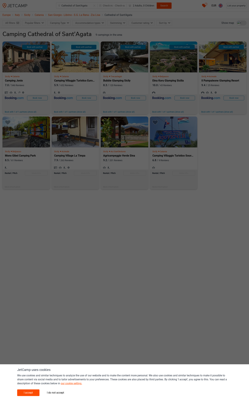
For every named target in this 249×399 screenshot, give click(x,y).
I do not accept (55, 392)
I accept (28, 392)
